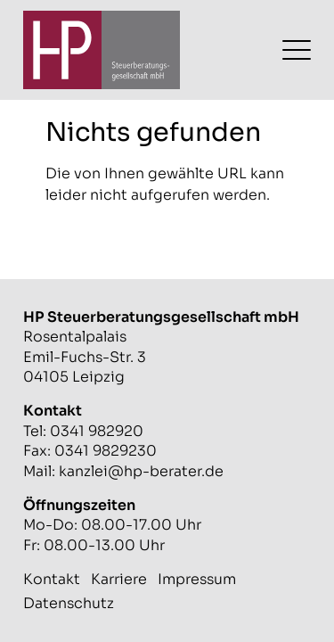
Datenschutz (68, 603)
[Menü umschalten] (296, 50)
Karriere (119, 579)
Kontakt (51, 579)
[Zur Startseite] (101, 50)
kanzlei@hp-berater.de (141, 471)
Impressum (197, 579)
